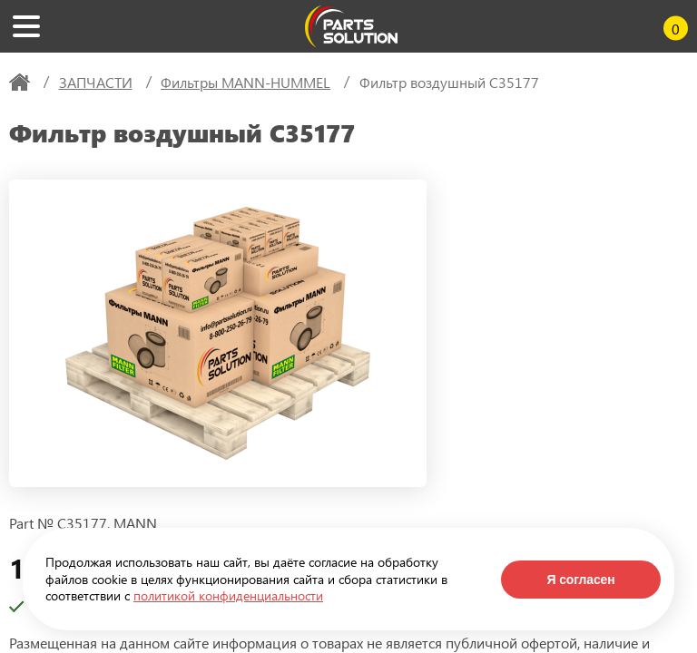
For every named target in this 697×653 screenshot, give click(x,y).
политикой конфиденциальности (228, 595)
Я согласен (580, 579)
